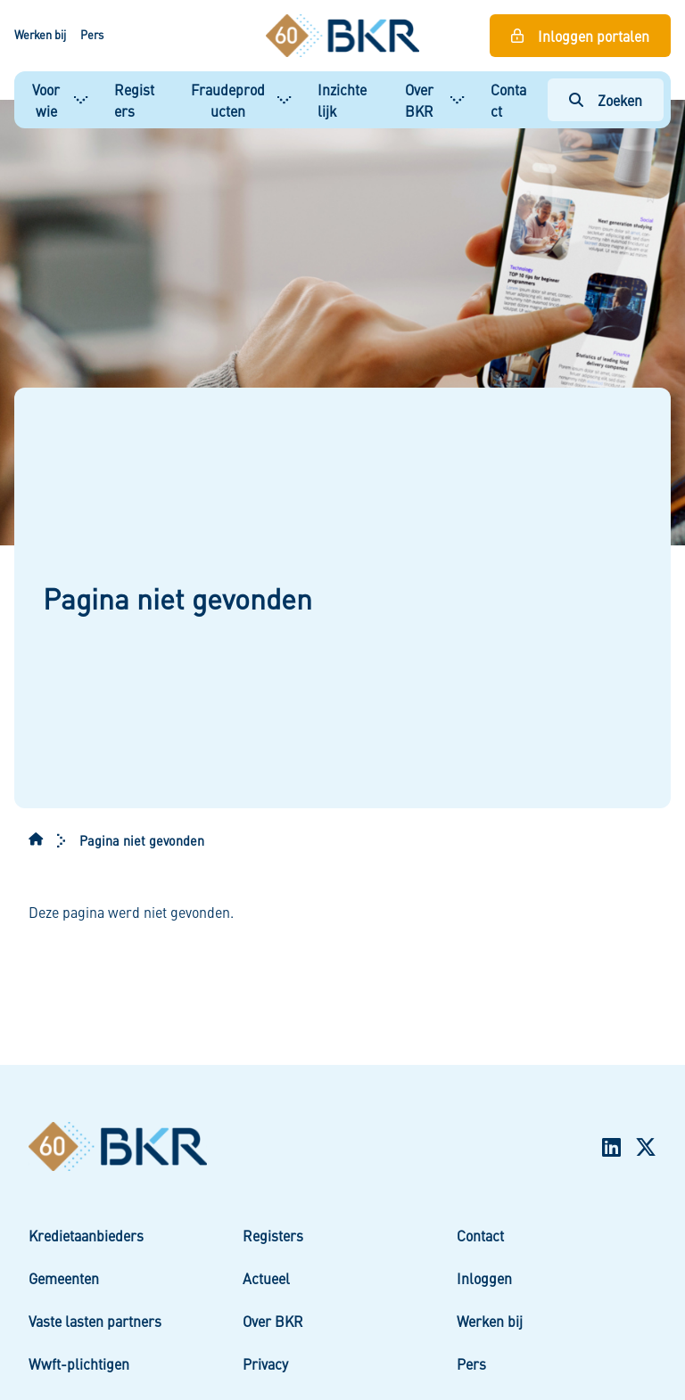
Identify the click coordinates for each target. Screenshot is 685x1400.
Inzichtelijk (342, 99)
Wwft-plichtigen (79, 1363)
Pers (91, 35)
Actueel (266, 1278)
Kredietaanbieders (86, 1235)
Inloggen (484, 1278)
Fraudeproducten (228, 99)
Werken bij (40, 35)
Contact (508, 99)
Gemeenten (64, 1278)
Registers (134, 99)
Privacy (265, 1363)
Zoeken (620, 100)
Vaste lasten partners (95, 1320)
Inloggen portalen (593, 35)
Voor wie (46, 99)
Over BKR (419, 99)
